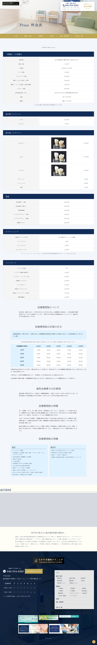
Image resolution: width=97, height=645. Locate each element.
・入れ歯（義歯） (62, 595)
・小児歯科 (60, 591)
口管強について (73, 583)
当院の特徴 (72, 578)
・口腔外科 (84, 593)
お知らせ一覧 (79, 36)
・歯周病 (83, 588)
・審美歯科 (60, 593)
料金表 (52, 36)
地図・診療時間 (64, 36)
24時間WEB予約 (33, 571)
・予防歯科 (72, 588)
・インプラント (73, 595)
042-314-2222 (15, 571)
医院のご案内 (28, 36)
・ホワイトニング (74, 593)
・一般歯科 (60, 588)
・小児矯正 (72, 591)
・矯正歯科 (84, 591)
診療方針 (59, 578)
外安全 (83, 580)
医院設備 (59, 580)
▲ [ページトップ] (93, 641)
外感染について (61, 583)
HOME (16, 36)
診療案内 (40, 36)
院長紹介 (83, 578)
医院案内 (71, 580)
